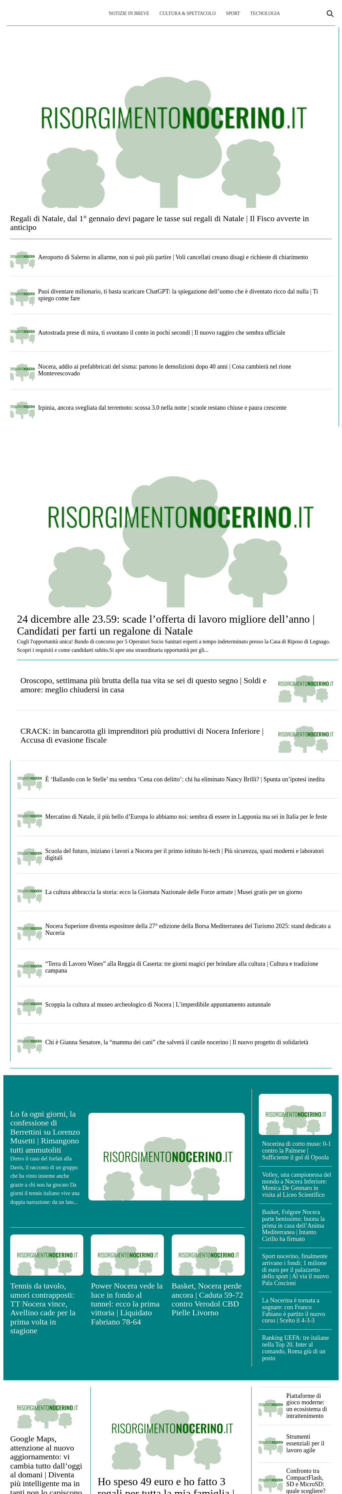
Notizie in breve (129, 13)
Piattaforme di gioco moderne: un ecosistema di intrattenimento (306, 1405)
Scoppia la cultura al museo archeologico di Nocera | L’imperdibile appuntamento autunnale (158, 1004)
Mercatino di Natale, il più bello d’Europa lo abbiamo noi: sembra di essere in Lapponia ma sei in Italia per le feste (186, 816)
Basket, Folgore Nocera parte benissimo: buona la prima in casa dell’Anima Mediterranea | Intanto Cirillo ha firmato (293, 1225)
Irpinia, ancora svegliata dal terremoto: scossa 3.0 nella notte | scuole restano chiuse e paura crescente (162, 407)
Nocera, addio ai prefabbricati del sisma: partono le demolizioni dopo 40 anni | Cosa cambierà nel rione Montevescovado (164, 370)
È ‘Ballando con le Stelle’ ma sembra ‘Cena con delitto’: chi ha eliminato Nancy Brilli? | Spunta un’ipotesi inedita (185, 779)
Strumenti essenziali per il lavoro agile (305, 1443)
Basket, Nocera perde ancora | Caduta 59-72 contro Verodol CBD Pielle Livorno (207, 1299)
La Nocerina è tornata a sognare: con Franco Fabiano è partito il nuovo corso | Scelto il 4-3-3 (293, 1310)
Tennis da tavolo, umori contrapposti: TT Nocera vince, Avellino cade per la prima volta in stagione (42, 1308)
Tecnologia (265, 13)
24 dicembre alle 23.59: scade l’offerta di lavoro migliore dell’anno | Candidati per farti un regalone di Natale (166, 625)
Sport (233, 13)
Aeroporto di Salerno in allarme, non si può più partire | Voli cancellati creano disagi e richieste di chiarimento (173, 257)
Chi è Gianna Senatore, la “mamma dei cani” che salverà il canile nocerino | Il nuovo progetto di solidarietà (176, 1042)
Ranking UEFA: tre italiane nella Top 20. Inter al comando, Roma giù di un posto (295, 1347)
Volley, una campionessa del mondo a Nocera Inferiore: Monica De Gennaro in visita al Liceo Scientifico (296, 1184)
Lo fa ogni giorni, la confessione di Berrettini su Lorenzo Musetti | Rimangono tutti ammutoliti (45, 1131)
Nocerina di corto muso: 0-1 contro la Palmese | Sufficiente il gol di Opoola (296, 1150)
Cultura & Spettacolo (187, 13)
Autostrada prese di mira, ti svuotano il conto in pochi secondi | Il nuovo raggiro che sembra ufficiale (161, 332)
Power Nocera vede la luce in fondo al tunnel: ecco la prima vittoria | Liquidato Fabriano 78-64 (127, 1303)
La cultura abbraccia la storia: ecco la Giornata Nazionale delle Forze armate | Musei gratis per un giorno (173, 892)
